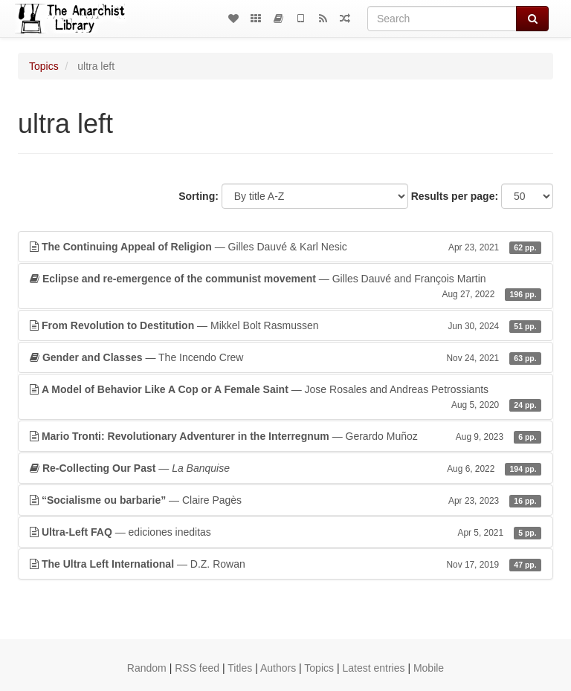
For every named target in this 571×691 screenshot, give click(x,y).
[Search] (442, 18)
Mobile (428, 668)
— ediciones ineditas (285, 532)
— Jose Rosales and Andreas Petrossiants (285, 397)
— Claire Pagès (285, 500)
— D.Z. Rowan (285, 564)
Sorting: (198, 196)
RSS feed (197, 668)
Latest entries (373, 668)
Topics (44, 66)
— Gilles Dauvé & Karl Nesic (285, 246)
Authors (278, 668)
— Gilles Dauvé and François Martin (285, 287)
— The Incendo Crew (285, 357)
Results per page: (454, 196)
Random (147, 668)
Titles (240, 668)
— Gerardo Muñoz (285, 436)
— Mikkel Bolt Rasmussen (285, 325)
